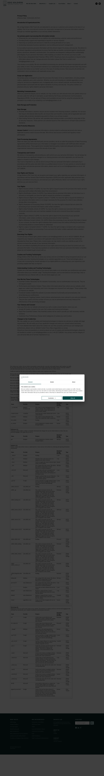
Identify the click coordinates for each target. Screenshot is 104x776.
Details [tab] (52, 382)
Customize (51, 398)
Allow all (72, 398)
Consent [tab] (30, 382)
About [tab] (73, 382)
